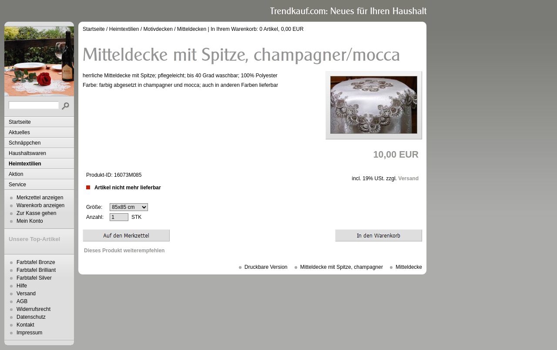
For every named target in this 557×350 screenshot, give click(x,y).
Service (17, 185)
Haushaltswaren (27, 153)
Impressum (29, 333)
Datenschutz (31, 317)
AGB (22, 301)
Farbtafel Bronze (36, 262)
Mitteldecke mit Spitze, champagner (341, 267)
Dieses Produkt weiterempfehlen (124, 251)
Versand (26, 294)
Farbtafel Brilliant (36, 270)
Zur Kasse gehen (36, 213)
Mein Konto (30, 221)
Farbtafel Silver (34, 278)
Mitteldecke (409, 267)
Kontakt (25, 325)
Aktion (16, 174)
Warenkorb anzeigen (40, 205)
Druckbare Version (266, 267)
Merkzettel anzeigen (40, 198)
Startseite (20, 122)
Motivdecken (157, 29)
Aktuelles (19, 132)
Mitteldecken (191, 29)
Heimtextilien (25, 164)
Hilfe (22, 286)
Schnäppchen (24, 143)
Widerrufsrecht (33, 309)
